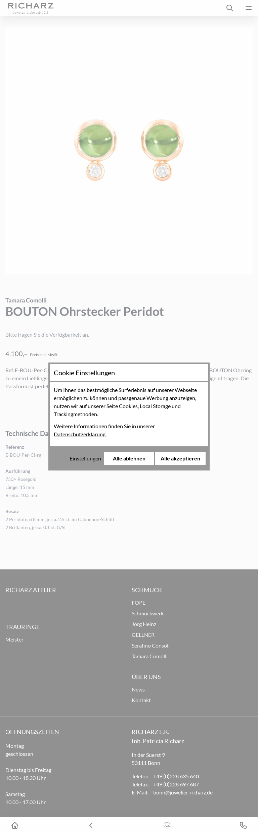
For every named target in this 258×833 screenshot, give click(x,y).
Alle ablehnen (129, 458)
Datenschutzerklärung (79, 434)
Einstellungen (85, 458)
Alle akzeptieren (180, 458)
